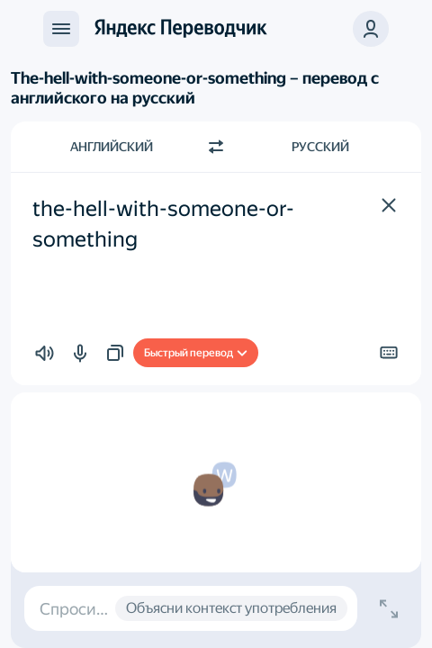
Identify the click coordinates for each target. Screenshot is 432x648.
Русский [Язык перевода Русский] (320, 147)
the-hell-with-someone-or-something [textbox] (163, 224)
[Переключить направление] (216, 146)
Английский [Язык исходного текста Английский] (111, 147)
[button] (389, 205)
